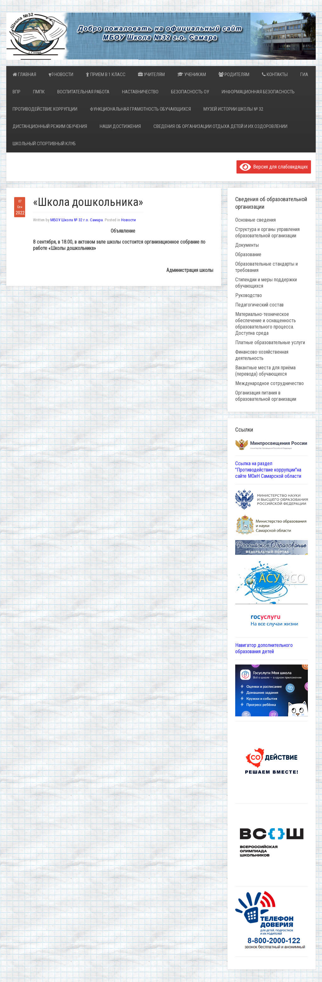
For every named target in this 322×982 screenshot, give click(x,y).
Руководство (248, 295)
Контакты (275, 74)
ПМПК (39, 92)
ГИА (304, 74)
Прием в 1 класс (105, 74)
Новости (61, 74)
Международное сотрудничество (269, 383)
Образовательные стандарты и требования (266, 267)
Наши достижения (120, 126)
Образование (248, 254)
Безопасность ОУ (190, 92)
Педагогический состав (259, 305)
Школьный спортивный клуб (44, 143)
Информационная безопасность (258, 92)
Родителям (234, 74)
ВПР (16, 92)
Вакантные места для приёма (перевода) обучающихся (265, 371)
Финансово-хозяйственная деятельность (261, 355)
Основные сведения (255, 220)
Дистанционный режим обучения (50, 126)
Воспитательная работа (83, 92)
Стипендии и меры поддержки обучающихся (266, 283)
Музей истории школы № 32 (233, 109)
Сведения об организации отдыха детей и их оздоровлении (220, 126)
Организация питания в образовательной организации (265, 396)
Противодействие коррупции (45, 109)
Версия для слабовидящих (274, 167)
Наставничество (140, 92)
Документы (247, 245)
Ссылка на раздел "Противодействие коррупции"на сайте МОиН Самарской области (268, 470)
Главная (24, 74)
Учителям (151, 74)
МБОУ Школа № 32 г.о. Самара (76, 220)
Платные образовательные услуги (270, 342)
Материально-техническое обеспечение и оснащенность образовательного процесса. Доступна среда (265, 323)
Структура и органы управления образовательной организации (267, 232)
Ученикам (191, 74)
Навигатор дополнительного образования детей (264, 648)
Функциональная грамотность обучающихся (140, 109)
